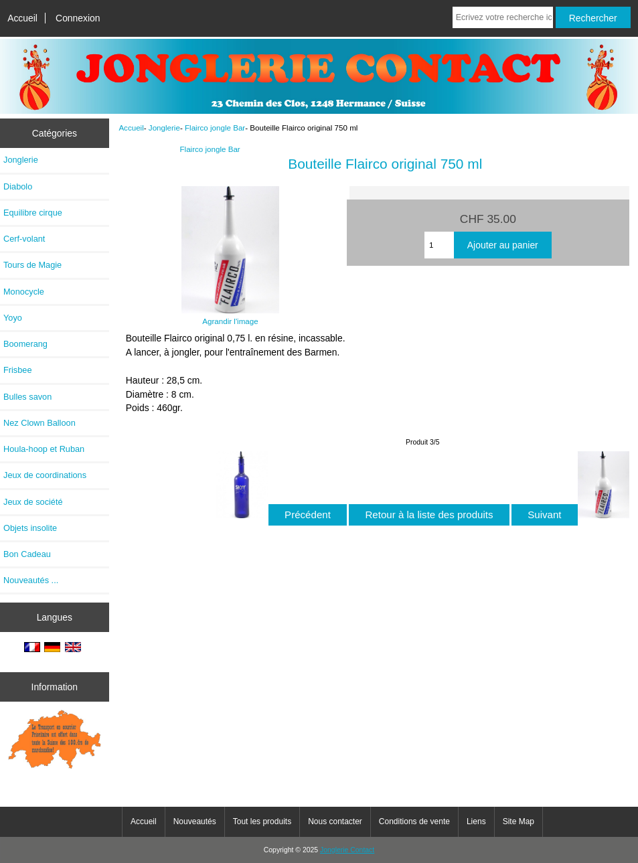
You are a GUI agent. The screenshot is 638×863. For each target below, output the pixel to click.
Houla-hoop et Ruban (43, 449)
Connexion (78, 18)
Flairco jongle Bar (215, 127)
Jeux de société (33, 502)
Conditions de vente (414, 821)
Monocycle (23, 292)
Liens (476, 821)
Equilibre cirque (32, 213)
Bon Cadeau (27, 554)
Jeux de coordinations (44, 475)
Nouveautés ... (30, 580)
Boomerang (25, 344)
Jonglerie (164, 127)
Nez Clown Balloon (39, 423)
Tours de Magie (32, 265)
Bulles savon (27, 397)
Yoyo (12, 318)
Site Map (518, 821)
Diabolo (17, 186)
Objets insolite (30, 528)
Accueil (22, 18)
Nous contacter (335, 821)
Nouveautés (194, 821)
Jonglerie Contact (347, 850)
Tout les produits (262, 821)
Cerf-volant (24, 239)
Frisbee (17, 370)
